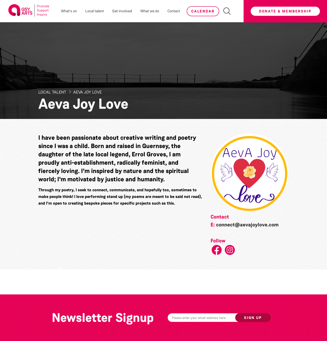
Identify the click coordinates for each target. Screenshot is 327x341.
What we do (149, 11)
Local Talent (52, 92)
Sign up (253, 317)
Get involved (122, 11)
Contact (173, 11)
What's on (69, 11)
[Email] (208, 317)
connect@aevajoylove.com (247, 224)
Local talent (94, 11)
